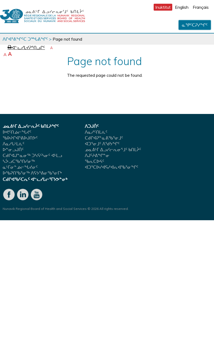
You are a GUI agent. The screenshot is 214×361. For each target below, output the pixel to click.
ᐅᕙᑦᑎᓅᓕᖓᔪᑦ (17, 132)
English (181, 7)
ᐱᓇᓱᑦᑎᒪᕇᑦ (96, 132)
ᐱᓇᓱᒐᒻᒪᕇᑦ (13, 143)
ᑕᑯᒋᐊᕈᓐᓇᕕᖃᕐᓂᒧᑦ (104, 138)
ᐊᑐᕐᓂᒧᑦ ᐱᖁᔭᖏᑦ (102, 143)
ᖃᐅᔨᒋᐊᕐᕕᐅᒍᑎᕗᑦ (20, 138)
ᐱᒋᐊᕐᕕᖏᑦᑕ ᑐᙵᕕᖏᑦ (25, 39)
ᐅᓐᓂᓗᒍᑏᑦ (13, 149)
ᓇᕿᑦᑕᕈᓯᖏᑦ (195, 25)
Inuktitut (163, 7)
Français (201, 7)
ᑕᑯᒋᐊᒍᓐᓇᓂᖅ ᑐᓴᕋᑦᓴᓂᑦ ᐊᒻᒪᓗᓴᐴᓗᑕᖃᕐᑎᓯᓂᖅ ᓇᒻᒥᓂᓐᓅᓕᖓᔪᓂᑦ (32, 161)
